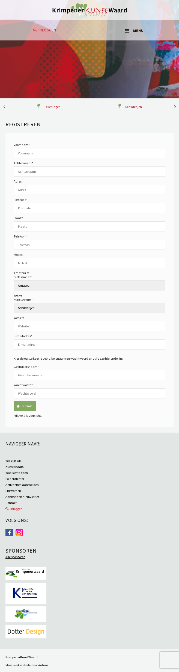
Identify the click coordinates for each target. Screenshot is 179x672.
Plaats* (18, 218)
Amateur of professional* (23, 275)
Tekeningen (52, 107)
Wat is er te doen (16, 473)
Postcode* (21, 200)
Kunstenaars (14, 467)
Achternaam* (23, 163)
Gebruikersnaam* (26, 367)
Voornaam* (22, 145)
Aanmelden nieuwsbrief (22, 497)
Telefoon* (20, 236)
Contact (11, 503)
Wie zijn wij (13, 461)
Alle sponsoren (15, 557)
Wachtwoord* (23, 385)
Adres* (18, 181)
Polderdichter (14, 479)
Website (19, 318)
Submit (27, 406)
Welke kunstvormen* (24, 297)
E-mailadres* (23, 336)
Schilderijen (133, 107)
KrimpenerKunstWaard (21, 657)
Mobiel (18, 255)
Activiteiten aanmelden (22, 485)
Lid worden (13, 491)
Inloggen (47, 30)
